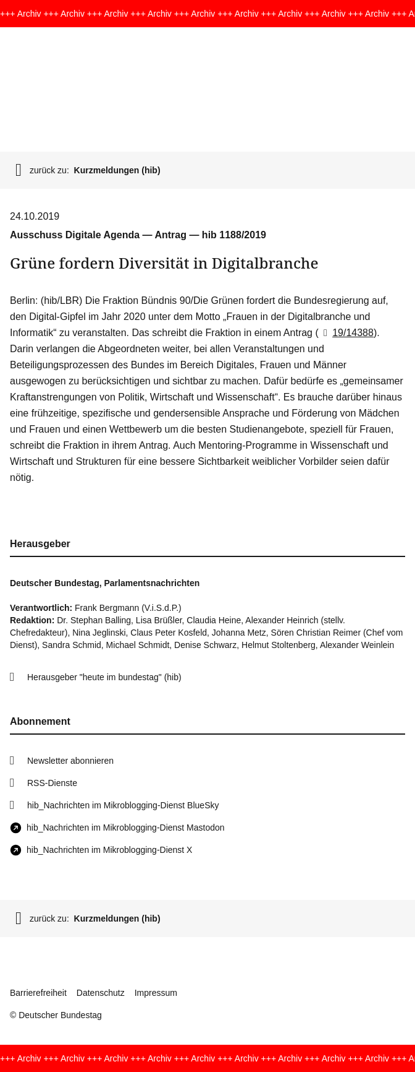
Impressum (156, 993)
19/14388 (346, 332)
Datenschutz (101, 993)
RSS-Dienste (52, 783)
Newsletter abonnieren (70, 761)
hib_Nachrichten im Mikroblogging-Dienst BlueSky (123, 805)
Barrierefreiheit (38, 993)
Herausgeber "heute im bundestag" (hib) (104, 677)
